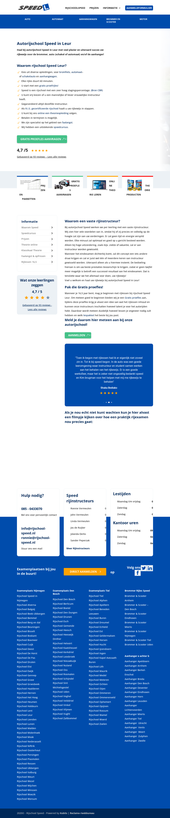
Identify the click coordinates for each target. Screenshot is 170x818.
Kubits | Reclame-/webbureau (77, 813)
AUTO (27, 19)
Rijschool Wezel (25, 781)
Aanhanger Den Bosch (137, 683)
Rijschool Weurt (25, 776)
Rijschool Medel (97, 675)
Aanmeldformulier (139, 7)
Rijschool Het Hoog (27, 697)
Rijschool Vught (61, 714)
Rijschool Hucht (97, 644)
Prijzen (94, 8)
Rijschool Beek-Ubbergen (31, 613)
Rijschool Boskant (27, 635)
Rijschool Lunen (26, 723)
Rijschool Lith (96, 666)
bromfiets (64, 72)
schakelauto (29, 76)
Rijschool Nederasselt (29, 741)
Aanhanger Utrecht (136, 723)
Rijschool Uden (61, 691)
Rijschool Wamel (98, 715)
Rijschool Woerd (98, 719)
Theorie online (29, 244)
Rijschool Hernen (26, 693)
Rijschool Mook (25, 737)
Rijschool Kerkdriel (63, 652)
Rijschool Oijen (97, 688)
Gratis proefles (133, 297)
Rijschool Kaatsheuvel (65, 647)
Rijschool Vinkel (61, 705)
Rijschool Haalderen (28, 688)
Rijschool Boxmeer (27, 640)
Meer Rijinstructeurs (78, 548)
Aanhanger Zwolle (135, 740)
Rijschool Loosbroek (64, 656)
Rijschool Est (96, 631)
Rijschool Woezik (26, 794)
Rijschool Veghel (62, 696)
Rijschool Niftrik (26, 746)
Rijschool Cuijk (25, 644)
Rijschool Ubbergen (28, 768)
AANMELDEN (76, 335)
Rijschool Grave (25, 679)
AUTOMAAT (57, 19)
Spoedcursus (28, 233)
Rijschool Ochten (98, 684)
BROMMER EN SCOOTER (113, 20)
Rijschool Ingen (97, 653)
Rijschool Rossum (98, 710)
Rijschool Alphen (98, 600)
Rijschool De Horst (27, 653)
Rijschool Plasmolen (28, 759)
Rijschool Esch (61, 621)
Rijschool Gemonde (63, 625)
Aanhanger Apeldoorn (137, 661)
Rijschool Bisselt (26, 631)
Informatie (110, 8)
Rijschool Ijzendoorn (100, 649)
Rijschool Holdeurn (27, 706)
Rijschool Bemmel (27, 618)
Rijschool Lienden (27, 719)
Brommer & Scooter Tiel (138, 640)
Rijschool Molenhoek (28, 732)
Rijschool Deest (25, 649)
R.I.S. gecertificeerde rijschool (41, 108)
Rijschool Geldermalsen (102, 635)
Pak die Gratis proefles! (84, 287)
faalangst (66, 122)
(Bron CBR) (97, 90)
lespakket (88, 315)
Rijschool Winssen (27, 790)
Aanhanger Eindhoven (137, 692)
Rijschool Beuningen (28, 627)
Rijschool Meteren (99, 679)
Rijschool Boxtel (61, 608)
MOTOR (143, 19)
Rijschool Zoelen (98, 723)
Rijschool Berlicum (63, 603)
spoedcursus (60, 127)
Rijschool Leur (25, 715)
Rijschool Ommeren (100, 693)
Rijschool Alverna (26, 604)
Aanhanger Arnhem (136, 665)
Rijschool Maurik (98, 671)
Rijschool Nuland (62, 665)
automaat (76, 72)
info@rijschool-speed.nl (33, 530)
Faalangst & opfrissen (33, 256)
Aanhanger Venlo (135, 727)
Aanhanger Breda (134, 679)
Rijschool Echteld (98, 627)
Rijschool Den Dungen (65, 612)
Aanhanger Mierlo (135, 714)
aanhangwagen (48, 76)
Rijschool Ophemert (100, 701)
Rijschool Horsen (98, 640)
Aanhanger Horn (134, 696)
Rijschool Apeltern (99, 604)
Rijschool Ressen (26, 763)
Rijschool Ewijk (25, 671)
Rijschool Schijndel (63, 678)
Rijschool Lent (24, 710)
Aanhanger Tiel (133, 718)
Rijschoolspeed (75, 8)
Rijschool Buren (97, 618)
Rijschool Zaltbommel (65, 718)
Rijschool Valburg (26, 772)
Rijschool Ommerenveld (102, 697)
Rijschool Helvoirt (62, 643)
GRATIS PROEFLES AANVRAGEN (40, 139)
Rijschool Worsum (27, 798)
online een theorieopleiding (53, 113)
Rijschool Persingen (28, 754)
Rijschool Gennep (26, 675)
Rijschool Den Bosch (64, 599)
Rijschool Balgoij (26, 609)
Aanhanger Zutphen (136, 736)
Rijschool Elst (24, 666)
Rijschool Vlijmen (62, 709)
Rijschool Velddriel (63, 700)
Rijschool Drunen (62, 617)
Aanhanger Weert (135, 731)
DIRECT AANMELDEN (83, 571)
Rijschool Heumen (27, 701)
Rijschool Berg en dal (28, 622)
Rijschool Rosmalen (63, 674)
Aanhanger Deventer (136, 687)
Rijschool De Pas (26, 657)
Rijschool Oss (60, 669)
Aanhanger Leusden (136, 701)
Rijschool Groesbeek (28, 684)
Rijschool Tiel (96, 596)
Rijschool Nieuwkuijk (64, 661)
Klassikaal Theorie (31, 250)
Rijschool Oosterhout (28, 750)
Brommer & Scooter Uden (139, 644)
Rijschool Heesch (62, 630)
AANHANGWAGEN (88, 19)
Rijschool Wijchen (27, 785)
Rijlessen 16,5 (29, 261)
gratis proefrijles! (48, 85)
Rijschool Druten (26, 662)
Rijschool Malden (26, 728)
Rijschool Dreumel (99, 622)
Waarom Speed (29, 227)
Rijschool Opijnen (98, 706)
